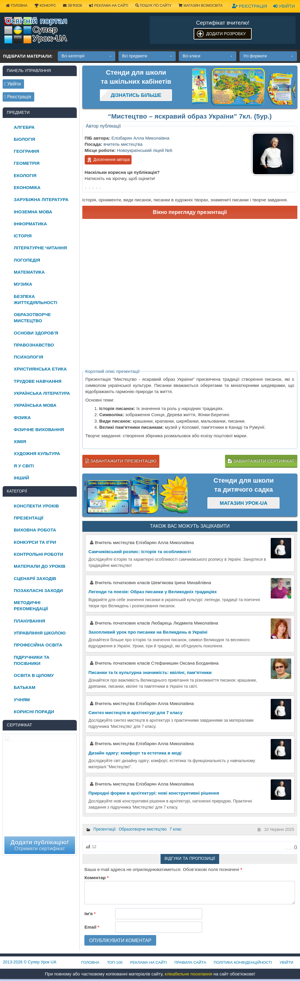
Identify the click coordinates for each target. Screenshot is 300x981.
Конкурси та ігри (35, 542)
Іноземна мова (33, 211)
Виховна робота (35, 529)
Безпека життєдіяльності (35, 299)
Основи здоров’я (36, 332)
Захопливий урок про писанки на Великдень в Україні (147, 632)
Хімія (20, 441)
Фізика (22, 417)
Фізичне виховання (39, 429)
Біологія (24, 139)
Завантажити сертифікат (261, 460)
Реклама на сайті (108, 6)
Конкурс (45, 6)
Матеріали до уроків (39, 566)
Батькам (24, 687)
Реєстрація (249, 6)
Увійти (284, 6)
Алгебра (24, 127)
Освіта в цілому (34, 675)
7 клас (176, 829)
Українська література (42, 393)
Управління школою (40, 632)
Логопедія (27, 260)
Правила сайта (190, 962)
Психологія (28, 356)
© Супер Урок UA (30, 962)
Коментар (96, 877)
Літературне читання (40, 247)
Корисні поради (34, 711)
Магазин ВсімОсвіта (200, 6)
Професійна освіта (38, 644)
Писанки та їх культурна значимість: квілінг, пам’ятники (150, 672)
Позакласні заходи (38, 590)
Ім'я (90, 913)
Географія (26, 151)
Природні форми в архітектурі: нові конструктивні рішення (153, 792)
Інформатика (30, 223)
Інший (21, 477)
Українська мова (35, 405)
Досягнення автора (108, 160)
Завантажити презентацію (120, 460)
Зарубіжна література (41, 199)
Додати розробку (226, 33)
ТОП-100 (114, 962)
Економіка (27, 187)
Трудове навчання (38, 381)
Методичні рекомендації (31, 605)
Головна (90, 962)
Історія (23, 235)
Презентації (104, 829)
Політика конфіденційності (243, 962)
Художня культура (37, 453)
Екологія (25, 175)
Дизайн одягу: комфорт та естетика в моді (135, 752)
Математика (29, 272)
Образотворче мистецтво (143, 829)
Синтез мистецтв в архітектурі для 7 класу (135, 712)
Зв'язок (72, 6)
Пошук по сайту (153, 6)
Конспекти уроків (36, 505)
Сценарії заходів (35, 578)
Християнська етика (40, 368)
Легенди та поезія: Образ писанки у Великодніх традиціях (152, 591)
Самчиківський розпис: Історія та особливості (139, 551)
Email (91, 927)
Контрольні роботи (38, 554)
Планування (29, 620)
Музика (23, 284)
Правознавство (34, 344)
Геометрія (27, 163)
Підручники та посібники (32, 660)
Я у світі (24, 465)
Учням (22, 699)
